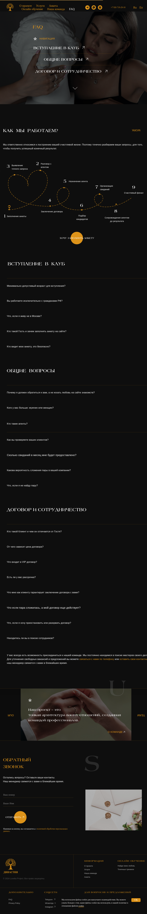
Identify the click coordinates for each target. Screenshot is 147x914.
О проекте (25, 5)
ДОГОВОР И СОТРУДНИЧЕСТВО (68, 71)
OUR (11, 715)
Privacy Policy (14, 903)
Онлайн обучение (32, 9)
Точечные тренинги (126, 869)
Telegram (49, 899)
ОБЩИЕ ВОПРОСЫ (63, 59)
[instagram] (100, 7)
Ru (135, 7)
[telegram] (87, 7)
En (141, 7)
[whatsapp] (94, 7)
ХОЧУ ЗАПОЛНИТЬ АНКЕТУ (77, 238)
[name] (38, 803)
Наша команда (56, 9)
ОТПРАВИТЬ (13, 817)
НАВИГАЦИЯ (47, 38)
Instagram (49, 907)
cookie (81, 906)
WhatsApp (49, 903)
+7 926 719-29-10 (118, 7)
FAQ (72, 9)
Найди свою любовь (126, 866)
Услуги (40, 5)
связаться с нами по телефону (96, 659)
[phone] (38, 795)
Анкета (53, 5)
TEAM (141, 715)
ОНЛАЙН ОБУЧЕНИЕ (131, 861)
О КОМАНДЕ (115, 732)
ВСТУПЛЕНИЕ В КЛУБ (56, 48)
